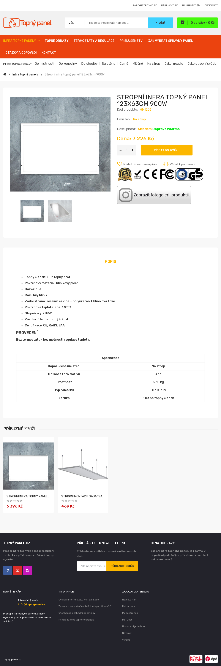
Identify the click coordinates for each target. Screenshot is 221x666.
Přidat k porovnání (182, 164)
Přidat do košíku (166, 150)
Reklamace (129, 606)
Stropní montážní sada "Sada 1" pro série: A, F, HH (98, 496)
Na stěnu (108, 64)
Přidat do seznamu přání (140, 164)
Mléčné (138, 64)
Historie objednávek (133, 626)
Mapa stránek (130, 613)
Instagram (27, 570)
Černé (124, 64)
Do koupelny (67, 64)
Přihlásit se (169, 5)
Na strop (153, 64)
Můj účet (127, 619)
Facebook (7, 570)
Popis (110, 261)
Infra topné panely (25, 74)
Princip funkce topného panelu (76, 619)
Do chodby (89, 64)
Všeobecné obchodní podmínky (76, 613)
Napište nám (129, 599)
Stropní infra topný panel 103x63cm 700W (39, 496)
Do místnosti (44, 64)
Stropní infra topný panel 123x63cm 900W (74, 74)
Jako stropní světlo (202, 64)
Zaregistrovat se (145, 5)
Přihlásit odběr (122, 565)
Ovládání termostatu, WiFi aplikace (78, 599)
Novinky (126, 633)
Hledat (160, 23)
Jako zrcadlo (173, 64)
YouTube (17, 570)
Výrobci (126, 639)
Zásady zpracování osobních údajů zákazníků (84, 606)
